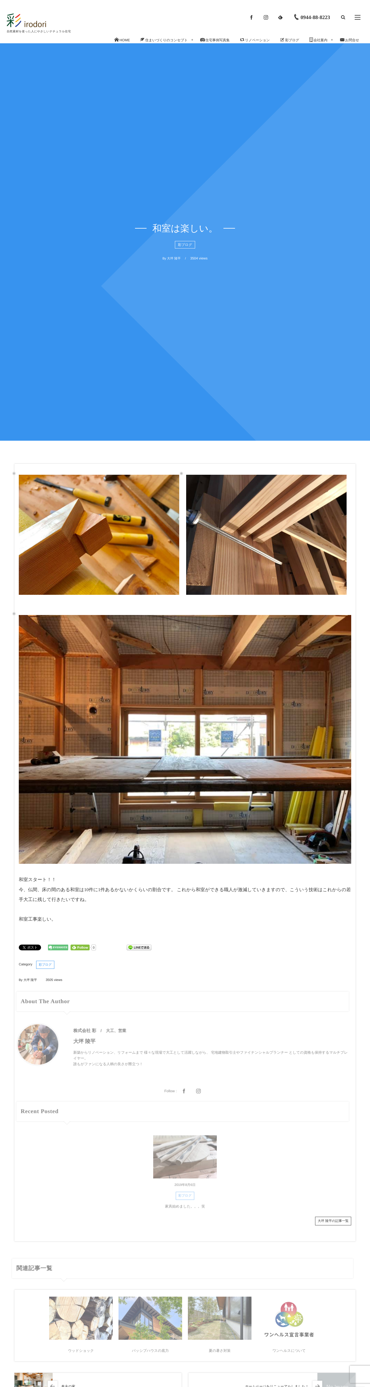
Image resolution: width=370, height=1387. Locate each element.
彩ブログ (185, 245)
